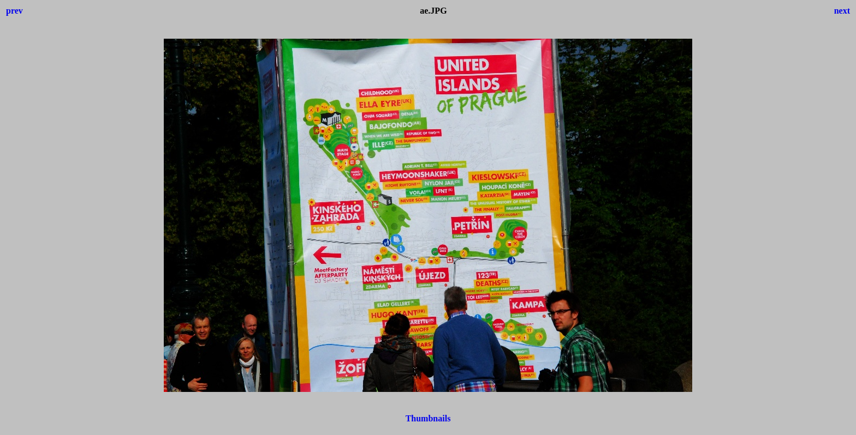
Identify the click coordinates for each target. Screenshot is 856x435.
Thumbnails (428, 418)
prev (14, 10)
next (842, 10)
